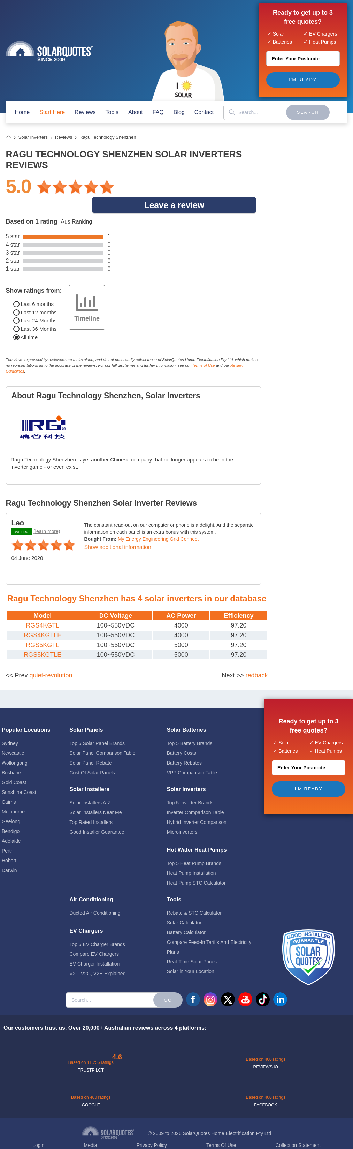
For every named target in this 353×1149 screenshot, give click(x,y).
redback (256, 658)
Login (38, 1128)
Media (90, 1128)
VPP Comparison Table (192, 756)
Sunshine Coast (19, 775)
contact (204, 112)
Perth (7, 834)
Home (8, 137)
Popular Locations (26, 713)
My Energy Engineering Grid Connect (158, 522)
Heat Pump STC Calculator (196, 866)
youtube (245, 983)
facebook (193, 983)
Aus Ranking (76, 205)
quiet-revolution (51, 658)
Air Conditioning (91, 883)
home (22, 112)
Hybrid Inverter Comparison (197, 805)
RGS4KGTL (42, 608)
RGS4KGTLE (42, 618)
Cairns (9, 785)
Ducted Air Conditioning (94, 896)
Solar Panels (86, 713)
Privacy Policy (152, 1128)
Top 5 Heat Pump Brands (194, 846)
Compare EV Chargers (94, 937)
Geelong (11, 805)
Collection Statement (298, 1128)
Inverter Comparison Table (195, 795)
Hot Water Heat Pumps (197, 833)
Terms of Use (203, 348)
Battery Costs (181, 736)
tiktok (263, 983)
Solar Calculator (184, 906)
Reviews (85, 112)
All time (25, 320)
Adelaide (11, 824)
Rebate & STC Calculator (194, 896)
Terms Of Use (221, 1128)
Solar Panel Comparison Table (102, 736)
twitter (228, 983)
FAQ (158, 112)
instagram (210, 983)
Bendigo (11, 814)
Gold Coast (14, 765)
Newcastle (13, 736)
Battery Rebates (184, 746)
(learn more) (46, 514)
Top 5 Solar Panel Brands (97, 726)
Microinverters (182, 815)
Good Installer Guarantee (96, 815)
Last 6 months (33, 287)
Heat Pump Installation (191, 856)
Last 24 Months (35, 304)
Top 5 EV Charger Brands (97, 927)
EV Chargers (86, 914)
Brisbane (11, 756)
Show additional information (117, 530)
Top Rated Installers (91, 805)
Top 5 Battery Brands (190, 726)
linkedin (280, 983)
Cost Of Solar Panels (92, 756)
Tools (112, 112)
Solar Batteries (186, 713)
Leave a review (198, 186)
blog (179, 112)
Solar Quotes (49, 51)
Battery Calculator (186, 915)
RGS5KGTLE (42, 637)
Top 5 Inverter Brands (190, 786)
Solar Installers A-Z (89, 786)
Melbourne (13, 795)
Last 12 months (35, 295)
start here (52, 112)
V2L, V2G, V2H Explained (97, 957)
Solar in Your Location (190, 955)
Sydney (10, 726)
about (135, 112)
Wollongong (15, 746)
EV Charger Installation (94, 947)
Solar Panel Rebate (90, 746)
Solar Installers (89, 772)
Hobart (9, 844)
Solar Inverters (33, 137)
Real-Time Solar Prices (192, 945)
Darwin (9, 853)
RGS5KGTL (42, 628)
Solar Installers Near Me (95, 795)
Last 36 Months (35, 312)
